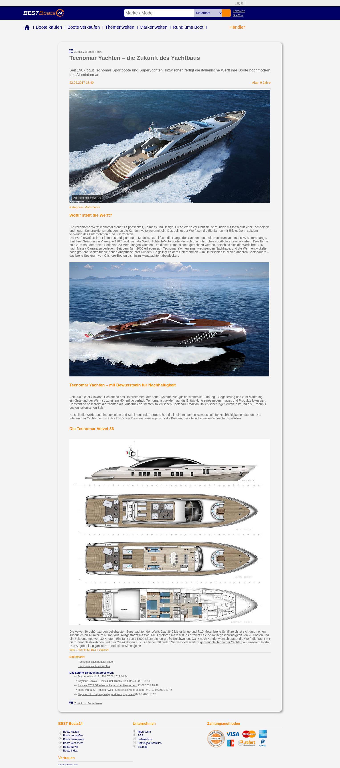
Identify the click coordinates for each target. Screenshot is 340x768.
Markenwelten (154, 27)
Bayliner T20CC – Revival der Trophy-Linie (103, 681)
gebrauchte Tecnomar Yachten (221, 642)
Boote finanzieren (73, 739)
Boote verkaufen (83, 27)
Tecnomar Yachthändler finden (96, 661)
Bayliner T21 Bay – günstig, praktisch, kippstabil (106, 694)
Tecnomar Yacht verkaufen (94, 666)
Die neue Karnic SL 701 (92, 676)
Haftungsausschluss (150, 743)
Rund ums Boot (188, 27)
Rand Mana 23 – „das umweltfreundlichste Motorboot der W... (114, 689)
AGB (140, 735)
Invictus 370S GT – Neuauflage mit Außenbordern (107, 685)
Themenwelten (119, 27)
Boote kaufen (49, 27)
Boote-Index (70, 750)
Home (26, 28)
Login (239, 3)
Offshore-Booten (115, 255)
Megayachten (151, 255)
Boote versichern (73, 743)
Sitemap (143, 746)
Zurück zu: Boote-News (85, 51)
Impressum (144, 731)
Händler (237, 27)
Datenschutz (145, 739)
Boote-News (70, 746)
